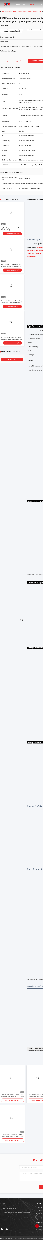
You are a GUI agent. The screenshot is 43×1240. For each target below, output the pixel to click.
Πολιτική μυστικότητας (6, 1238)
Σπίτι (3, 11)
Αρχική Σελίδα (21, 4)
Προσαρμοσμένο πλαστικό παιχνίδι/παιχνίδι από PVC (27, 11)
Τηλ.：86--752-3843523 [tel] (8, 1209)
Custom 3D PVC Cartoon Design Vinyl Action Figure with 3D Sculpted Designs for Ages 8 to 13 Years (12, 302)
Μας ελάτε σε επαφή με (13, 61)
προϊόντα (8, 11)
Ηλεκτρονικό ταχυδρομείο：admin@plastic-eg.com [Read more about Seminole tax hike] (15, 1212)
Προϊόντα (33, 4)
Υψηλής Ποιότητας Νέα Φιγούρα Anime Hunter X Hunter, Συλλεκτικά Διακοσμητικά (12, 1095)
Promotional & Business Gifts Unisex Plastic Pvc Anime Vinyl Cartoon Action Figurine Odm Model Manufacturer (11, 339)
